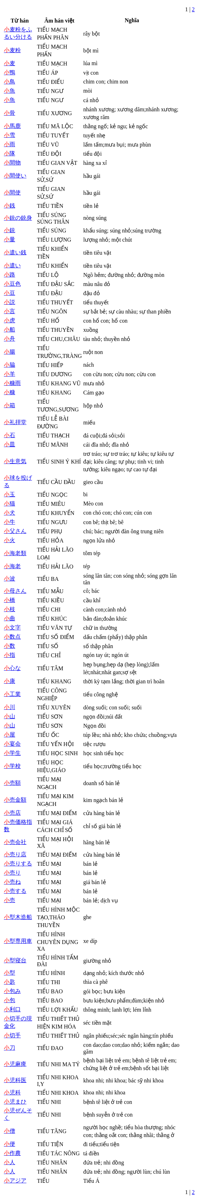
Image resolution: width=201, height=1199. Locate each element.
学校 (12, 766)
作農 (12, 1153)
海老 (12, 566)
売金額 (15, 800)
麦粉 (12, 50)
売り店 (15, 854)
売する (15, 891)
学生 (12, 753)
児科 (12, 1092)
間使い (15, 176)
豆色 (12, 284)
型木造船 (18, 917)
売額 (12, 783)
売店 (12, 813)
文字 (12, 627)
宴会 (12, 744)
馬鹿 (12, 126)
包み (12, 991)
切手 (12, 1035)
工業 (12, 694)
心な (12, 668)
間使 (12, 192)
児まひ (15, 1102)
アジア (15, 1181)
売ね (12, 882)
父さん (15, 531)
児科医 (15, 1080)
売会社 (15, 842)
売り (12, 873)
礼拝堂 (15, 422)
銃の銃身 (18, 218)
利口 (12, 1009)
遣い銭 (15, 252)
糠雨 (12, 383)
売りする (18, 863)
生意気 (15, 461)
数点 (12, 637)
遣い (12, 265)
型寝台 (15, 960)
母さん (15, 591)
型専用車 (18, 941)
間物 (12, 163)
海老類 (15, 553)
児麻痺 (15, 1064)
